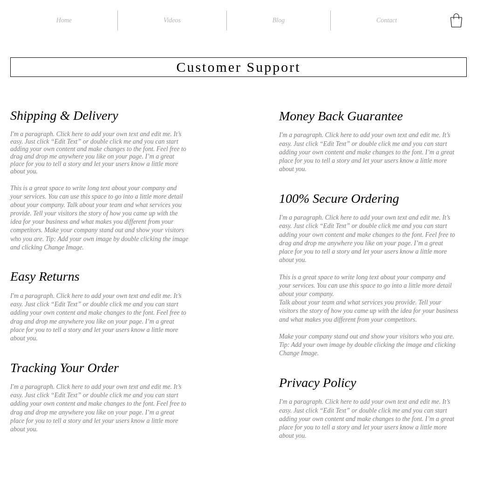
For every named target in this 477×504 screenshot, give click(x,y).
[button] (456, 21)
